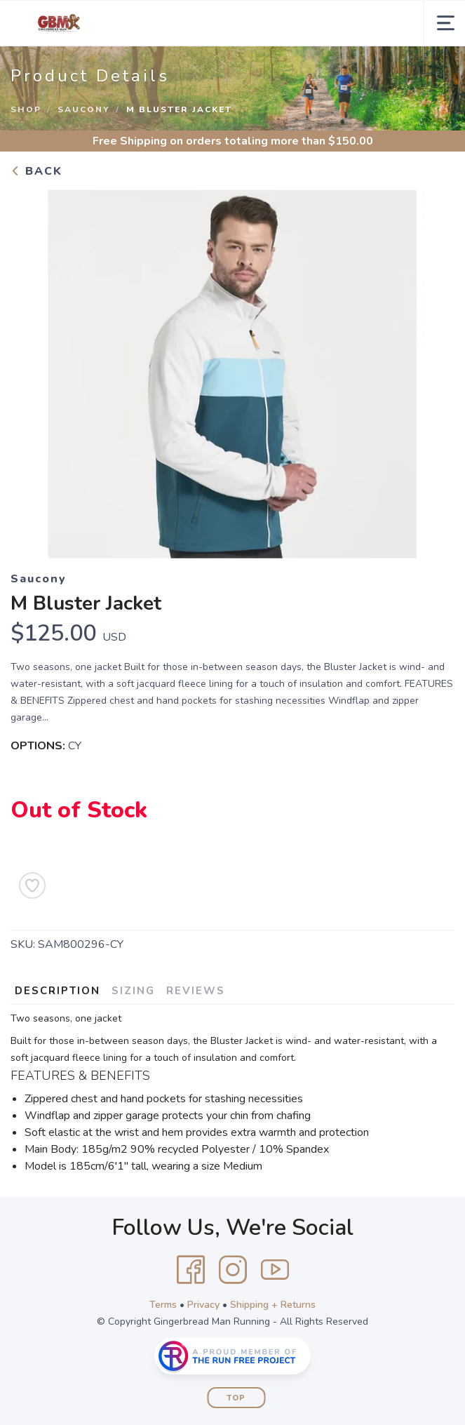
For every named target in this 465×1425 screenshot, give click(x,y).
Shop (26, 109)
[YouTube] (275, 1270)
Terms (163, 1304)
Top (236, 1398)
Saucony (84, 109)
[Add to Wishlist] (32, 885)
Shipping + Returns (273, 1304)
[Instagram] (233, 1270)
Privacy (203, 1304)
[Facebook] (191, 1270)
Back (36, 171)
